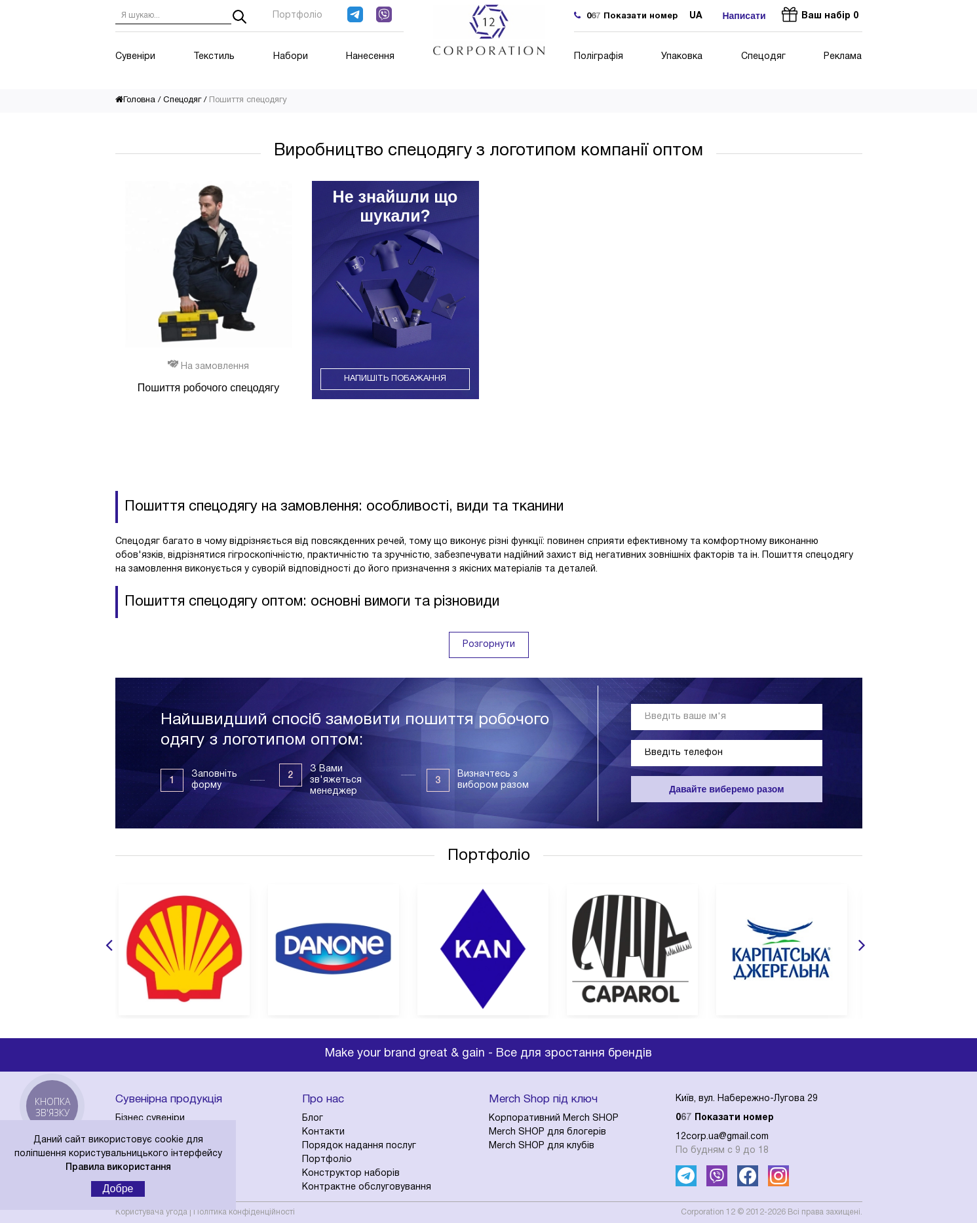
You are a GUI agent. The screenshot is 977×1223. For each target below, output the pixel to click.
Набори (290, 56)
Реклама (843, 56)
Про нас (323, 1099)
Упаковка (681, 56)
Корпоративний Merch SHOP (554, 1118)
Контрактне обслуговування (366, 1187)
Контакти (323, 1132)
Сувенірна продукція (168, 1099)
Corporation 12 (708, 1212)
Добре (118, 1188)
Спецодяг (763, 56)
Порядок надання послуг (359, 1146)
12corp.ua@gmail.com (722, 1137)
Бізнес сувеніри (150, 1118)
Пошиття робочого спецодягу (208, 387)
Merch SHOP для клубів (541, 1146)
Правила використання (118, 1167)
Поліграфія (598, 56)
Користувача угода (151, 1212)
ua (695, 16)
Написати (743, 15)
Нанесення (370, 56)
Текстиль (214, 56)
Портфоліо (297, 15)
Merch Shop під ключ (543, 1099)
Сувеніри (135, 56)
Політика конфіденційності (244, 1212)
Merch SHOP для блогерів (547, 1132)
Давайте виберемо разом (726, 789)
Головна (135, 100)
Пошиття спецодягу (248, 100)
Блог (312, 1118)
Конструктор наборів (351, 1173)
